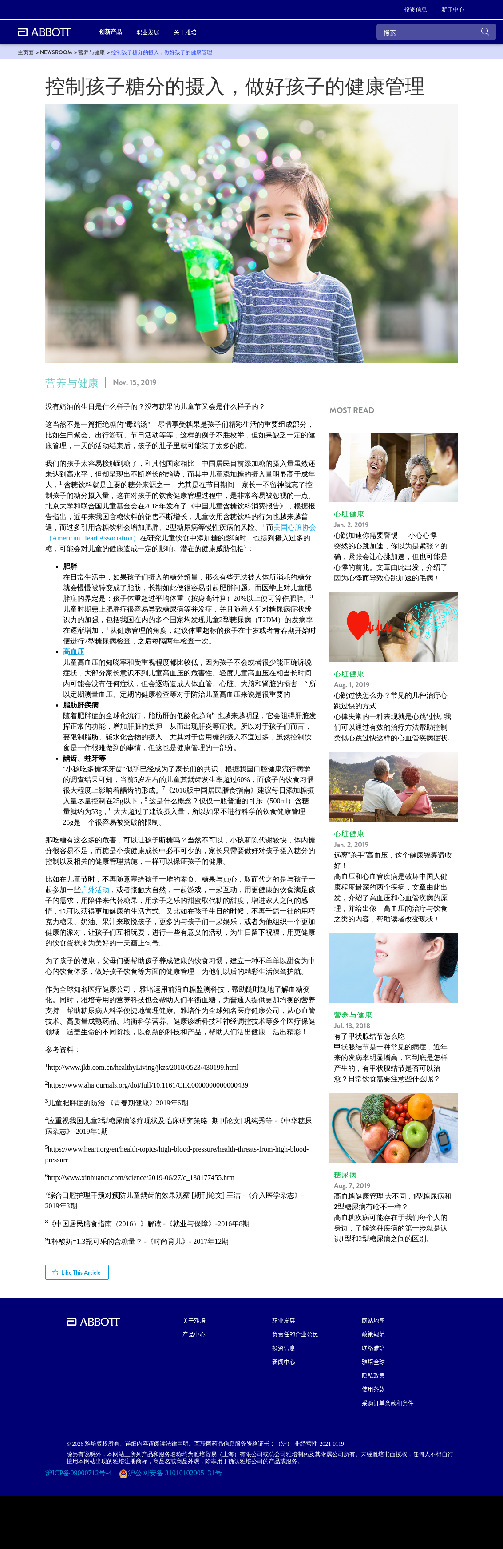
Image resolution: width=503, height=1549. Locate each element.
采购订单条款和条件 (388, 1402)
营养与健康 (72, 383)
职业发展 (283, 1320)
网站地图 (373, 1320)
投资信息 (283, 1347)
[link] (415, 9)
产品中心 (194, 1334)
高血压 (73, 651)
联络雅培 (373, 1347)
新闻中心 (283, 1361)
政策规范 (373, 1334)
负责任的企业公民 (295, 1334)
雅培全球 (373, 1361)
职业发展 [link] (147, 32)
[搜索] (436, 32)
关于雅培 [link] (185, 32)
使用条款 (373, 1389)
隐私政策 (373, 1375)
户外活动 (95, 890)
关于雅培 (194, 1320)
